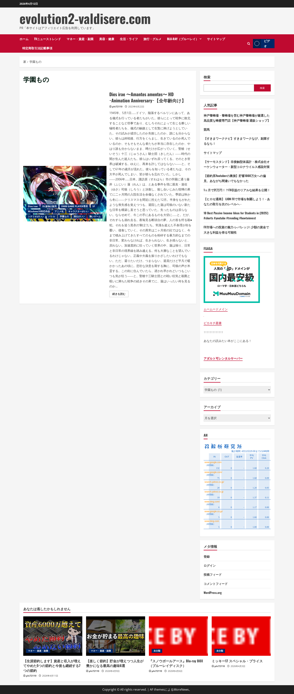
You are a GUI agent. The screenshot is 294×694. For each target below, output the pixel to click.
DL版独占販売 (49, 206)
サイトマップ (216, 39)
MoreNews (181, 689)
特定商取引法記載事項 (37, 48)
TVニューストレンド (47, 39)
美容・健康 (106, 39)
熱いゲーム (95, 216)
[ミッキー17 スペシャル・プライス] (241, 636)
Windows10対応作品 (39, 211)
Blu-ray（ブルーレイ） (183, 39)
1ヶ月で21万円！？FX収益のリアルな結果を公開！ (237, 190)
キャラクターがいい (78, 211)
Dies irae (33, 206)
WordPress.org (213, 592)
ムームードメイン (216, 309)
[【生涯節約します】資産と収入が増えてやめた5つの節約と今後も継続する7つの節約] (52, 636)
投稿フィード (213, 574)
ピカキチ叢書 (213, 323)
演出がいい (79, 216)
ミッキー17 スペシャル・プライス (237, 660)
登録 (207, 556)
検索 (207, 77)
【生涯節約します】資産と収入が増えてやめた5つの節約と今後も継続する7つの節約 (52, 665)
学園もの (64, 216)
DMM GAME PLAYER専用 (74, 206)
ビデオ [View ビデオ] (261, 43)
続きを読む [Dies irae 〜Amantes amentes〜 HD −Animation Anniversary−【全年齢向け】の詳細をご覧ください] (120, 294)
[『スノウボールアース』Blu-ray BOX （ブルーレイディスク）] (178, 636)
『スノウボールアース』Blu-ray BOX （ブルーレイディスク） (176, 663)
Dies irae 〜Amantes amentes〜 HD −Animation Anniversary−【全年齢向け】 (64, 193)
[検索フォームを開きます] (248, 43)
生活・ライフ (129, 39)
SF (93, 206)
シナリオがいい (36, 216)
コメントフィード (216, 583)
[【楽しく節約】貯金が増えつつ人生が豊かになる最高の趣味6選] (115, 636)
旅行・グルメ (152, 39)
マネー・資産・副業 (80, 39)
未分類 (157, 650)
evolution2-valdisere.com (85, 18)
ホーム (24, 39)
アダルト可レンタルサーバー (223, 358)
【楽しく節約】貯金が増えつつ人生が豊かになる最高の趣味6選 (114, 663)
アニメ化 (59, 211)
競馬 (207, 129)
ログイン (210, 565)
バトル (51, 216)
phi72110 (117, 106)
